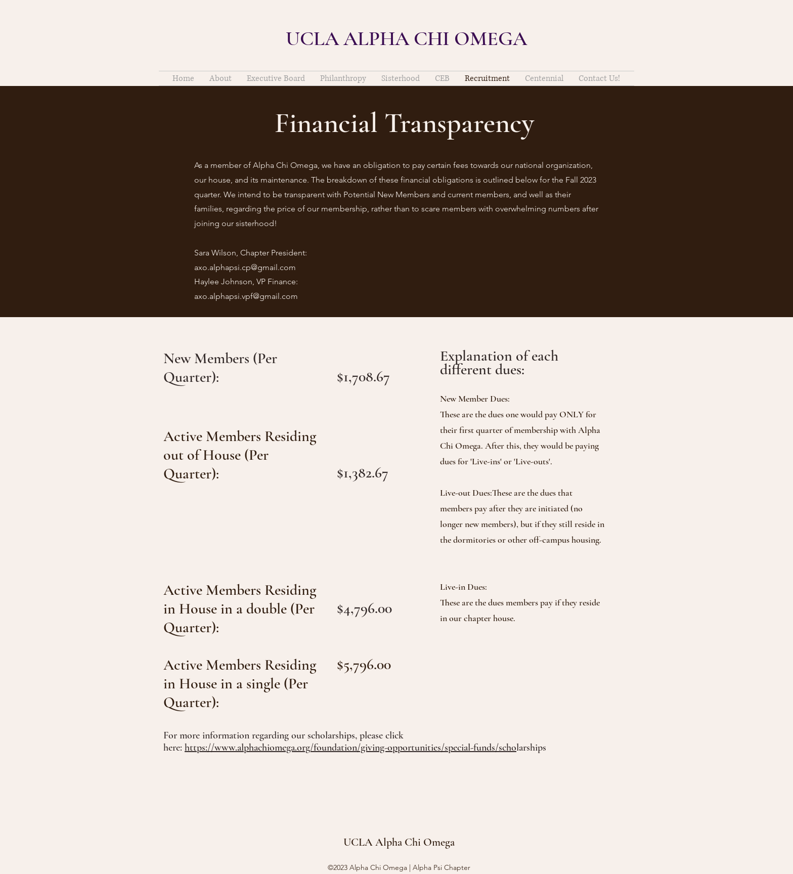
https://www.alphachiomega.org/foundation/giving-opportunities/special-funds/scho (350, 747)
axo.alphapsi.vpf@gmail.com (246, 296)
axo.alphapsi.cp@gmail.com (245, 267)
